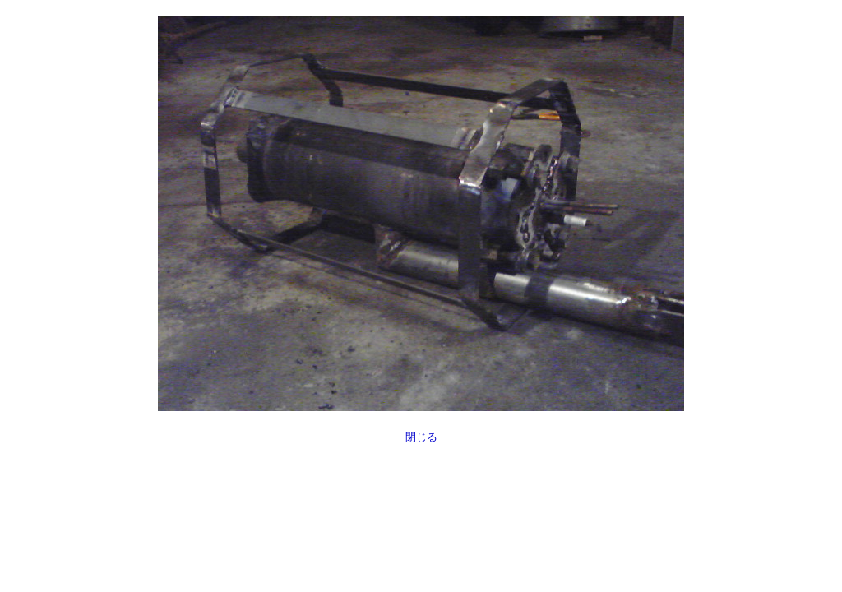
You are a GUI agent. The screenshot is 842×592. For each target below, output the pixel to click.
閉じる (421, 437)
